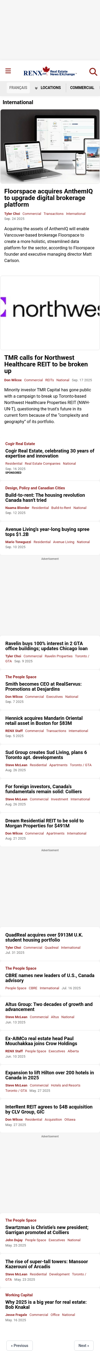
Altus (55, 1017)
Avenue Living (63, 542)
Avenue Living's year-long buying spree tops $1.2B (47, 531)
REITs (49, 380)
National (62, 380)
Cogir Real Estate (20, 444)
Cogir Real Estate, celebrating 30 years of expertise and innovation (49, 453)
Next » (84, 1345)
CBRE (33, 988)
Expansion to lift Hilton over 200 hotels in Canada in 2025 (49, 1075)
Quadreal (52, 948)
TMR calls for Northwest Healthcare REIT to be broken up (46, 364)
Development (59, 1274)
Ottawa (70, 1119)
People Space (15, 988)
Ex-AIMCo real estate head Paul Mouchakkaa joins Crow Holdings (41, 1041)
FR (18, 88)
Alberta (73, 1051)
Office (55, 1315)
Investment (59, 799)
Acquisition (53, 1119)
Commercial (82, 88)
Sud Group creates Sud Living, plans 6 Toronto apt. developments (46, 755)
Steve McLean (16, 765)
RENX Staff (14, 731)
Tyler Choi (12, 214)
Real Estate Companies (43, 463)
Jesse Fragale (16, 1315)
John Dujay (14, 1240)
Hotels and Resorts (65, 1085)
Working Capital (19, 1295)
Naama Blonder (17, 508)
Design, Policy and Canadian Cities (35, 488)
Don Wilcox (13, 380)
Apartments (58, 765)
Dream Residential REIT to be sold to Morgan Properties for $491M (44, 823)
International (76, 214)
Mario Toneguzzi (18, 542)
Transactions (53, 214)
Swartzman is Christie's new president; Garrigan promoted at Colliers (47, 1230)
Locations (48, 88)
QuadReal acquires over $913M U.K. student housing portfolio (44, 937)
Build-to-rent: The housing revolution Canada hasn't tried (45, 497)
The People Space (21, 677)
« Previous (19, 1345)
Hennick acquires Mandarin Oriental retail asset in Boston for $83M (44, 720)
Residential (13, 463)
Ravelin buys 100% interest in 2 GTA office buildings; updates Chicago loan (46, 646)
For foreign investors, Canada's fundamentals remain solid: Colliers (43, 789)
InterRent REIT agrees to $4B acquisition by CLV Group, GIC (49, 1109)
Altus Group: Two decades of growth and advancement (49, 1006)
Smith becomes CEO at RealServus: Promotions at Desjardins (43, 686)
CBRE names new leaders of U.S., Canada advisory (49, 978)
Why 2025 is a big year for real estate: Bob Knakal (46, 1304)
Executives (54, 697)
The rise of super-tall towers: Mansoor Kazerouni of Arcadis (46, 1264)
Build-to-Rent (61, 508)
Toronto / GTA (80, 765)
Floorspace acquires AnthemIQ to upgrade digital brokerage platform (48, 198)
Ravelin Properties (59, 656)
